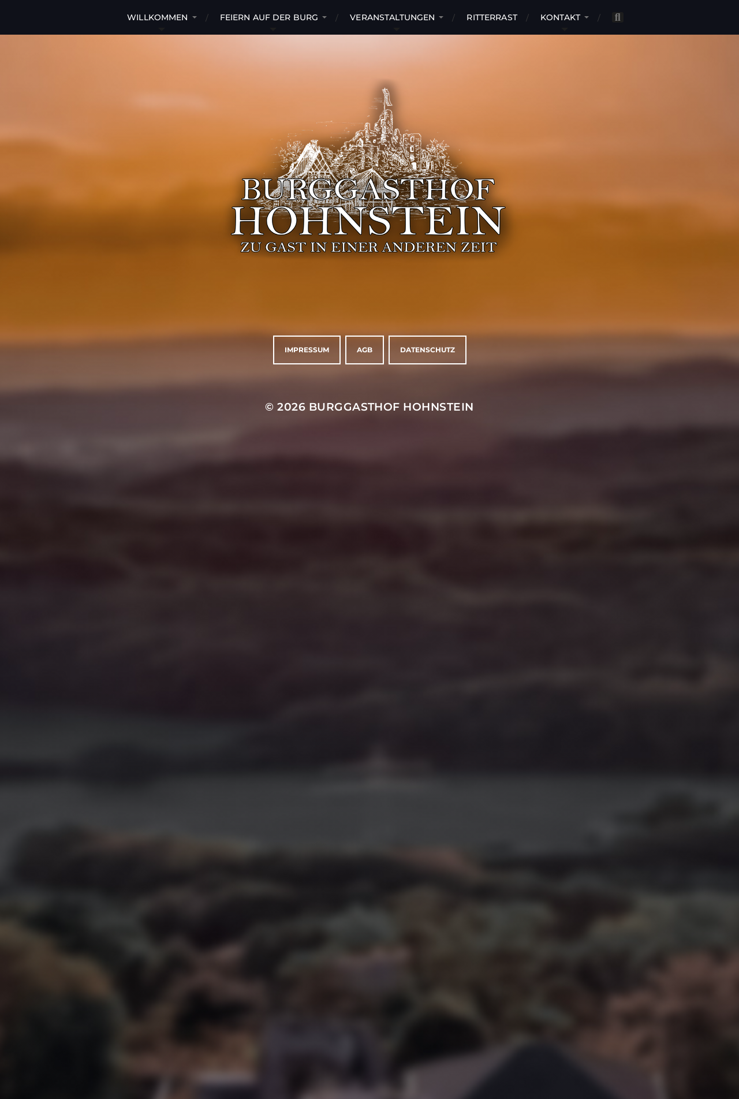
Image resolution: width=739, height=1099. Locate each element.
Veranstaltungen (392, 17)
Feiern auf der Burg (269, 17)
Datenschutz (427, 349)
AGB (364, 349)
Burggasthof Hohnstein (391, 406)
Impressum (307, 349)
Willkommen (157, 17)
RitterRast (491, 17)
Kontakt (560, 17)
